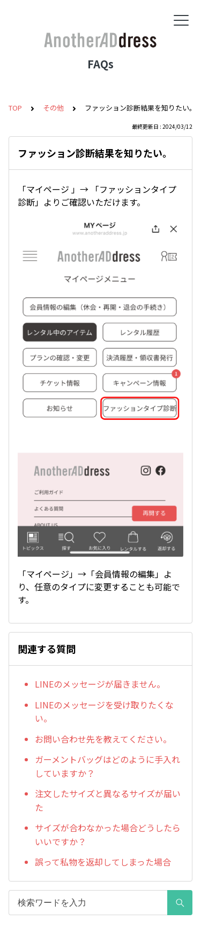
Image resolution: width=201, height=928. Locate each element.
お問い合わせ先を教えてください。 (103, 738)
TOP (15, 108)
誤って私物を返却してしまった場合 (103, 861)
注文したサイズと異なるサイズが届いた (108, 800)
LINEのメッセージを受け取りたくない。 (104, 711)
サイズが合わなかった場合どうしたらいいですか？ (108, 834)
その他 (53, 108)
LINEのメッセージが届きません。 (100, 683)
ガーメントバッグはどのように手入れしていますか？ (107, 766)
